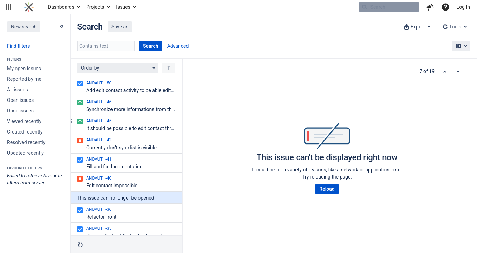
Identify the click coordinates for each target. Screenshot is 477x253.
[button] (8, 7)
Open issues (20, 100)
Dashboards (61, 7)
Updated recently (25, 153)
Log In (463, 7)
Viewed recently (24, 121)
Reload (326, 189)
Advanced (178, 46)
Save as (119, 27)
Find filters (18, 46)
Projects (95, 7)
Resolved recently (26, 142)
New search (23, 27)
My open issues (24, 68)
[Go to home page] (29, 7)
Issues (123, 7)
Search (150, 46)
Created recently (24, 132)
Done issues (20, 110)
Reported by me (24, 79)
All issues (17, 89)
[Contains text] (106, 46)
